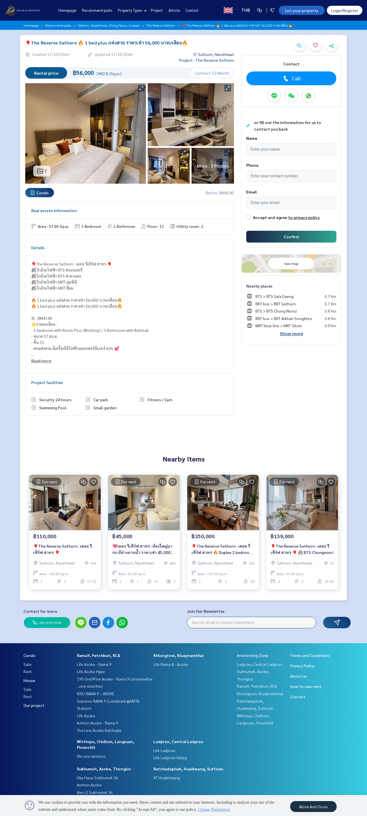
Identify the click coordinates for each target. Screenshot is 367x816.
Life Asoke (86, 715)
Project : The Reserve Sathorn (206, 60)
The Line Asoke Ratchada (99, 730)
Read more (41, 360)
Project (157, 10)
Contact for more (40, 611)
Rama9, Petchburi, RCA (98, 655)
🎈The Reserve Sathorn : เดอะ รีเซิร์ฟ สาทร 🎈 (62, 549)
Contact (192, 10)
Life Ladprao (164, 750)
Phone (252, 165)
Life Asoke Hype (91, 671)
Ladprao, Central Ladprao (178, 741)
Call (291, 78)
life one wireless (91, 756)
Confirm (291, 236)
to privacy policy (304, 217)
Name (251, 138)
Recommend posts (97, 10)
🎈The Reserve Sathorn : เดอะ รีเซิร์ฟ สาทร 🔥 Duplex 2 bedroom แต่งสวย (222, 549)
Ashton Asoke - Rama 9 (97, 722)
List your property (301, 10)
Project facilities (47, 382)
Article (174, 10)
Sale (28, 664)
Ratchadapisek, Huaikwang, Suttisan (188, 768)
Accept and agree (270, 217)
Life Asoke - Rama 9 (94, 664)
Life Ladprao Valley (170, 757)
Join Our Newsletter (206, 611)
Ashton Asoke (89, 784)
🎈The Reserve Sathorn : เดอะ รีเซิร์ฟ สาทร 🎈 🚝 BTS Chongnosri (302, 549)
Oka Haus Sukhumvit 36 (97, 777)
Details (37, 247)
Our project (34, 705)
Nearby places (259, 285)
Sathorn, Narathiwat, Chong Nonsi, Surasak (109, 25)
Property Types (131, 10)
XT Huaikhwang (166, 777)
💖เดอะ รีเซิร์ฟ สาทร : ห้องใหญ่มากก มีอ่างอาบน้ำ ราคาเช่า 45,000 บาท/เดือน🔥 (142, 549)
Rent (28, 671)
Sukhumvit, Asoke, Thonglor (104, 768)
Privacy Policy (302, 665)
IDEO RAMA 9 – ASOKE (95, 693)
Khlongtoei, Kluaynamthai (178, 655)
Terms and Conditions (310, 655)
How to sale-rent (305, 686)
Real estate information (54, 210)
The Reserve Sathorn (160, 25)
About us (298, 676)
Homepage (67, 10)
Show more (291, 333)
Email (251, 191)
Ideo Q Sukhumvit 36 (95, 792)
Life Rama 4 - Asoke (170, 664)
